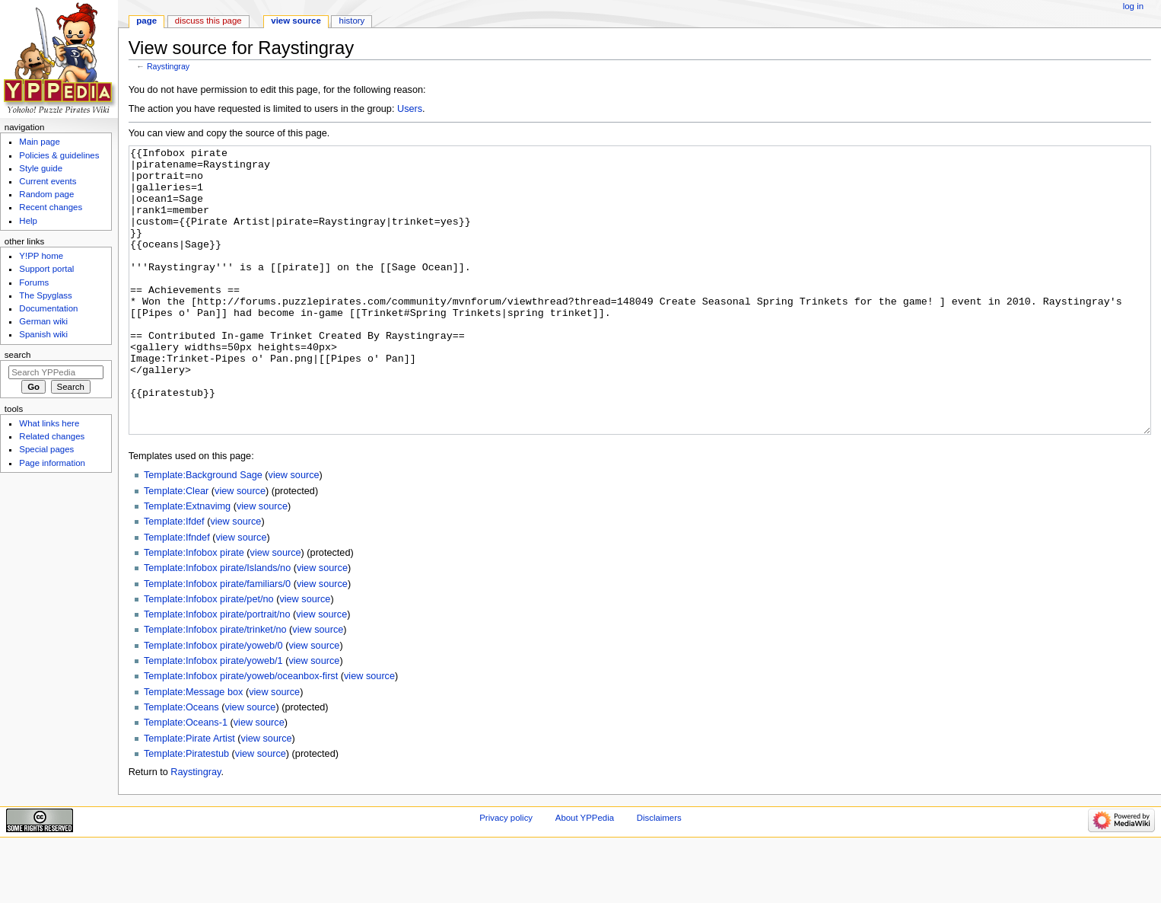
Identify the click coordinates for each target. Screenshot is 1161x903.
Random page (46, 194)
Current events (47, 181)
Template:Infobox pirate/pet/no (209, 656)
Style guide (40, 168)
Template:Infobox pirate (194, 610)
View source (296, 20)
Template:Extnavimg (187, 563)
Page (146, 20)
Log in (1133, 6)
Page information (52, 462)
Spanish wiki (43, 334)
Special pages (46, 449)
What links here (49, 423)
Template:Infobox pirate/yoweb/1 (213, 718)
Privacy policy (506, 874)
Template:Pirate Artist (189, 795)
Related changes (51, 436)
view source (294, 532)
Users (409, 109)
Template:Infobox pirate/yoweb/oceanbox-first (241, 733)
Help (28, 220)
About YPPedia (584, 874)
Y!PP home (41, 255)
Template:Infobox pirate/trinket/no (215, 686)
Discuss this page (208, 20)
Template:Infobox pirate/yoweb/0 (213, 702)
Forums (34, 282)
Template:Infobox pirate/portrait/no (217, 671)
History (352, 20)
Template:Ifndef (177, 594)
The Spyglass (45, 295)
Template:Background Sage (203, 532)
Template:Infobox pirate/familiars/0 (217, 641)
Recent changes (50, 207)
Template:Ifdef (174, 578)
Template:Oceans (181, 764)
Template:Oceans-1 (185, 779)
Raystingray (168, 66)
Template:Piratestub (186, 811)
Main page (39, 141)
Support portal (46, 268)
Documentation (48, 308)
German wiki (43, 321)
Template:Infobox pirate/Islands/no (217, 625)
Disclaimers (659, 874)
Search (18, 354)
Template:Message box (193, 749)
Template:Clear (176, 548)
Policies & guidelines (59, 155)
